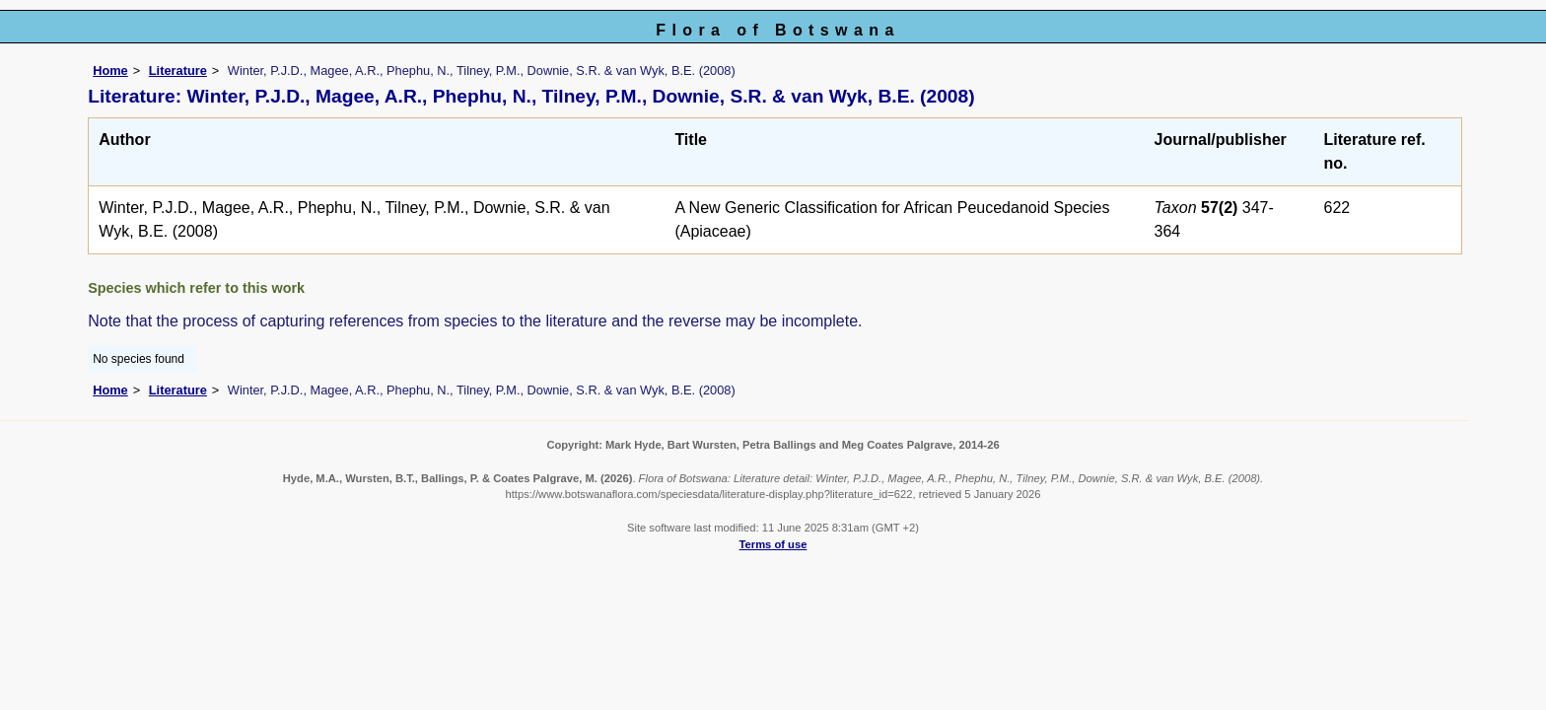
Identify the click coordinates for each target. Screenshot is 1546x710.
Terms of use (773, 544)
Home (110, 70)
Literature (178, 70)
